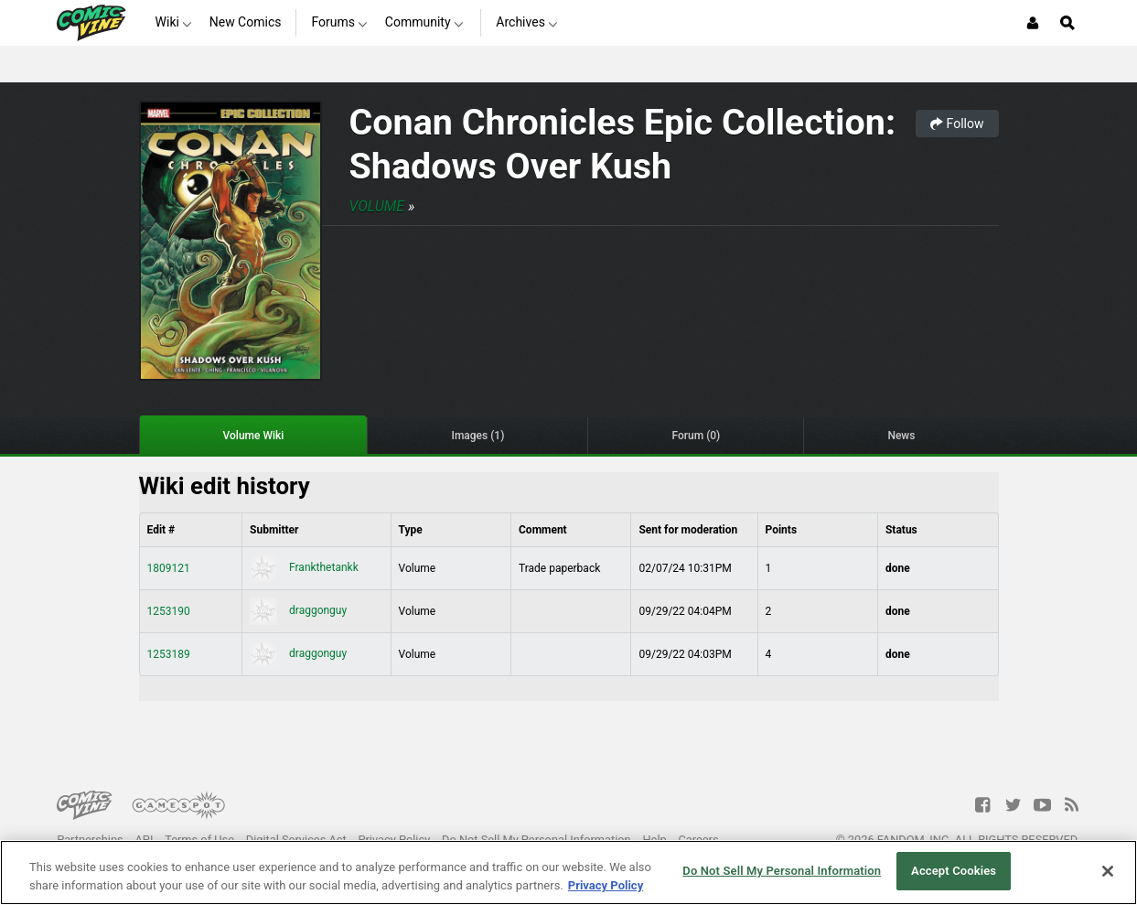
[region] (568, 872)
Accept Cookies (953, 871)
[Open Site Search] (1067, 23)
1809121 (168, 568)
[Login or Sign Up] (1032, 23)
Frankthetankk (304, 567)
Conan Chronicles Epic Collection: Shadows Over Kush (622, 144)
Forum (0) (695, 435)
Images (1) (477, 435)
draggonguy (298, 610)
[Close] (1108, 871)
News (901, 435)
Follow (956, 123)
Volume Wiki (253, 435)
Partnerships (90, 839)
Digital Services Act (296, 839)
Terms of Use (199, 839)
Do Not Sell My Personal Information (536, 839)
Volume (376, 206)
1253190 (168, 611)
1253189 (168, 654)
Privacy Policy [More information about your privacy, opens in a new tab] (605, 885)
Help (654, 839)
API (144, 839)
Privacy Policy (394, 839)
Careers (699, 839)
